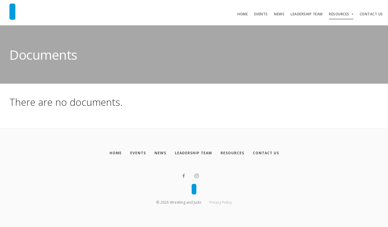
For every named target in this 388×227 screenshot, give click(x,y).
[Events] (138, 153)
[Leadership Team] (193, 153)
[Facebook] (184, 176)
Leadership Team (307, 14)
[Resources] (232, 153)
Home (242, 14)
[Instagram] (197, 176)
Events (261, 14)
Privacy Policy (220, 202)
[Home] (115, 153)
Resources (339, 14)
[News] (160, 153)
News (279, 14)
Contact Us (371, 14)
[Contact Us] (266, 153)
